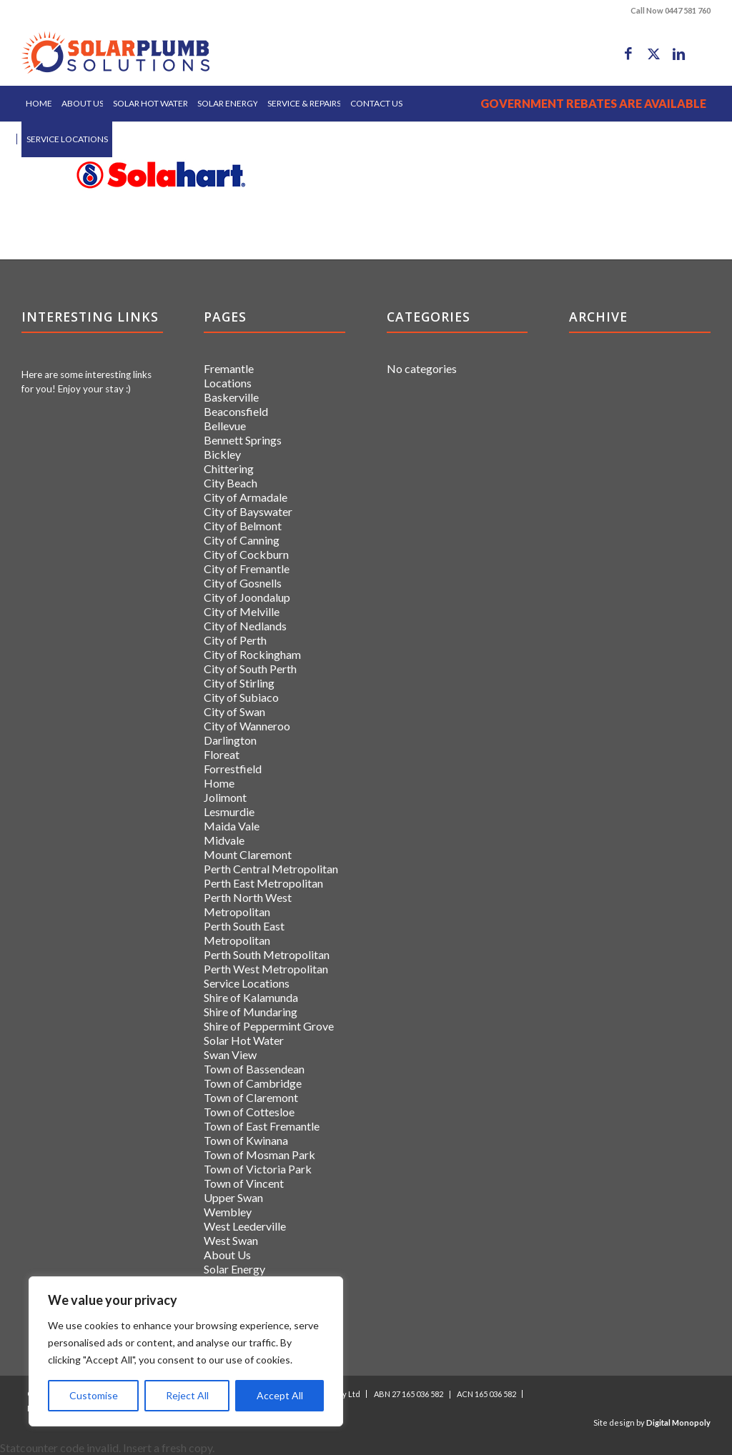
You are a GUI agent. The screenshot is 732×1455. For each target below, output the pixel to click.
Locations (228, 382)
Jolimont (225, 797)
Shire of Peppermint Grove (269, 1026)
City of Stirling (239, 683)
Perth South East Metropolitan (244, 933)
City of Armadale (245, 497)
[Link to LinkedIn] (678, 53)
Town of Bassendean (254, 1069)
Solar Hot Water (244, 1040)
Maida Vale (231, 826)
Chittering (229, 468)
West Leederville (245, 1226)
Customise (93, 1395)
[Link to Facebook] (628, 53)
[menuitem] (38, 103)
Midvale (224, 840)
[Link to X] (653, 53)
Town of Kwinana (246, 1140)
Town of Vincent (244, 1183)
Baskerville (231, 397)
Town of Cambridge (253, 1083)
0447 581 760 (688, 10)
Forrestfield (233, 768)
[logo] (115, 53)
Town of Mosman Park (259, 1154)
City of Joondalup (247, 597)
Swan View (230, 1054)
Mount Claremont (248, 854)
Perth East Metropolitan (263, 883)
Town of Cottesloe (249, 1111)
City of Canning (242, 540)
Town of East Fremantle (262, 1126)
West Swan (231, 1240)
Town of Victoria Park (258, 1169)
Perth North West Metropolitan (248, 904)
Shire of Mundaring (250, 1011)
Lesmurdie (229, 811)
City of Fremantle (247, 568)
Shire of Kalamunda (251, 997)
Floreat (221, 754)
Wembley (228, 1211)
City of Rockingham (252, 654)
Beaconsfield (236, 411)
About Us (227, 1254)
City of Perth (235, 640)
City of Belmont (243, 525)
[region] (186, 1351)
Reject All (187, 1395)
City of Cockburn (246, 554)
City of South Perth (250, 668)
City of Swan (234, 711)
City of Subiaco (241, 697)
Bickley (222, 454)
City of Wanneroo (247, 726)
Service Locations (247, 983)
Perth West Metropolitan (266, 968)
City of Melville (242, 611)
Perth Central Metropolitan (271, 868)
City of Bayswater (248, 511)
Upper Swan (233, 1197)
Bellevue (225, 425)
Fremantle (229, 368)
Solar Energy (234, 1269)
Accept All (280, 1395)
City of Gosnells (243, 583)
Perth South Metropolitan (267, 954)
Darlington (230, 740)
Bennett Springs (243, 440)
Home (219, 783)
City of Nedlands (245, 625)
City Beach (230, 483)
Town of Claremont (251, 1097)
